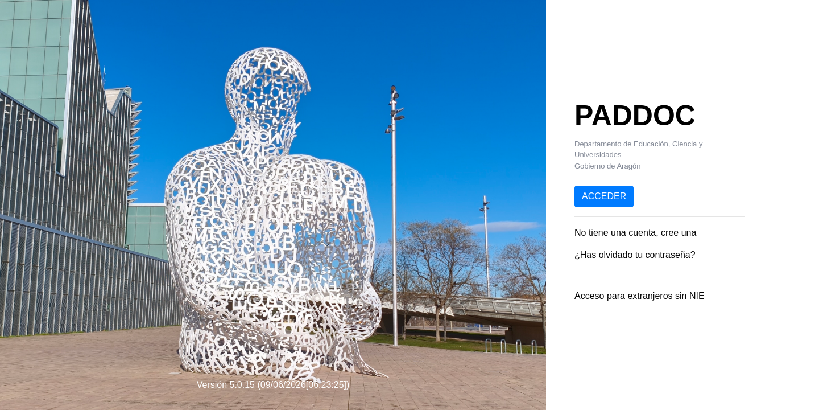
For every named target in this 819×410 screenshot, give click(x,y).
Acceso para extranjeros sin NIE (639, 296)
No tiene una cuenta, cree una (635, 232)
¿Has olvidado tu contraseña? (635, 255)
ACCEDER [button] (604, 196)
